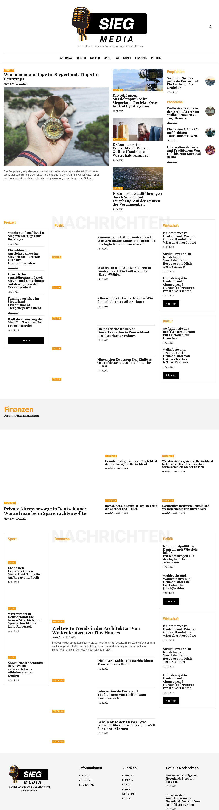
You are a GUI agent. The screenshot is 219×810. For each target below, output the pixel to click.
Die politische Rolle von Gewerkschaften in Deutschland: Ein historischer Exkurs (125, 316)
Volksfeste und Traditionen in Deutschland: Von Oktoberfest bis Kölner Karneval (179, 332)
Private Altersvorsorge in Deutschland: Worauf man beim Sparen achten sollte (45, 494)
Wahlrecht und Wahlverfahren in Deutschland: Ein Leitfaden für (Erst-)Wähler (123, 254)
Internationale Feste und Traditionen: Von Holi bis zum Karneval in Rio (185, 145)
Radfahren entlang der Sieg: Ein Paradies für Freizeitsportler (24, 303)
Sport (12, 546)
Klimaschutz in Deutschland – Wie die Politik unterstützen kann (126, 283)
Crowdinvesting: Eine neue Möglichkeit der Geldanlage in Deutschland (127, 447)
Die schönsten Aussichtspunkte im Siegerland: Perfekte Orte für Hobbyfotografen (137, 98)
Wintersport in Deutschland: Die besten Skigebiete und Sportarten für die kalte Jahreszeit (25, 599)
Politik (57, 240)
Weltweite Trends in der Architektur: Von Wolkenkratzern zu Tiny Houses (184, 109)
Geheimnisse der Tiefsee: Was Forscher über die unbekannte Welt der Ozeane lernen (124, 708)
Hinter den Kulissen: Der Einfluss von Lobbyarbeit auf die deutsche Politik (123, 346)
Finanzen (10, 486)
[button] (210, 26)
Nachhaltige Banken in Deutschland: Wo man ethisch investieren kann (188, 494)
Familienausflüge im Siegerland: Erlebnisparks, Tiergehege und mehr (23, 284)
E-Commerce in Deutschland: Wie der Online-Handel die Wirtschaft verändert (137, 141)
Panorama (58, 604)
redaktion (9, 83)
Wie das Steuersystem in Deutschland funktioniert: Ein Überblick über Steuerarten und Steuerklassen (185, 449)
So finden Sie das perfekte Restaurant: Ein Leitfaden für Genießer (184, 81)
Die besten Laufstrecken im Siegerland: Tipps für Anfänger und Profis (25, 554)
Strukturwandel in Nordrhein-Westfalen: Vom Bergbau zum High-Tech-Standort (179, 241)
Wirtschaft (119, 133)
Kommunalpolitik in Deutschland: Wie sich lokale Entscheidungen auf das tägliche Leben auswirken (124, 224)
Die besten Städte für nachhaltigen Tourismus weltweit (184, 128)
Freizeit (9, 70)
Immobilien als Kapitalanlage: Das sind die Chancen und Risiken (130, 494)
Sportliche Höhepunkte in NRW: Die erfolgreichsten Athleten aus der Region (25, 646)
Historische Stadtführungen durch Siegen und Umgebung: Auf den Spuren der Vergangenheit (137, 185)
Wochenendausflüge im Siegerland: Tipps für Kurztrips (51, 77)
